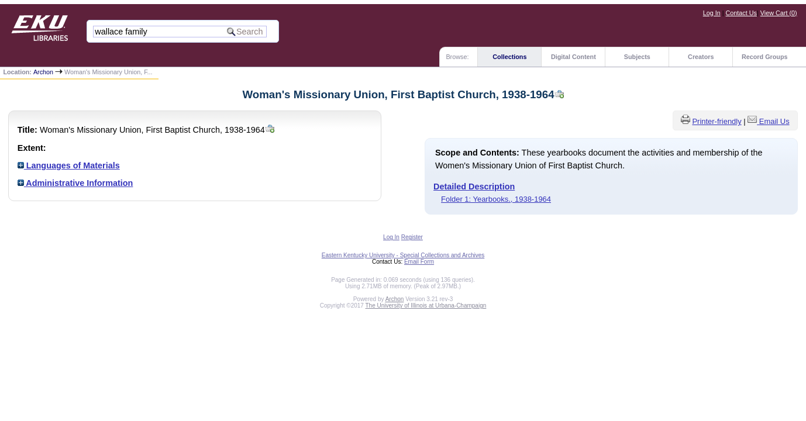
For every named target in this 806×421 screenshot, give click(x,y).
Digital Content (573, 56)
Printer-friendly (716, 121)
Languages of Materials (69, 165)
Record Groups (765, 56)
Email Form (419, 261)
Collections (509, 56)
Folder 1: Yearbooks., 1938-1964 (496, 199)
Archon (43, 71)
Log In (712, 12)
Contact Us (741, 12)
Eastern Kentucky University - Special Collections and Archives (403, 255)
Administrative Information (75, 183)
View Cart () (778, 12)
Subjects (637, 56)
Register (412, 237)
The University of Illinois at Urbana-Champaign (426, 305)
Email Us (774, 121)
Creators (701, 56)
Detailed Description (474, 186)
